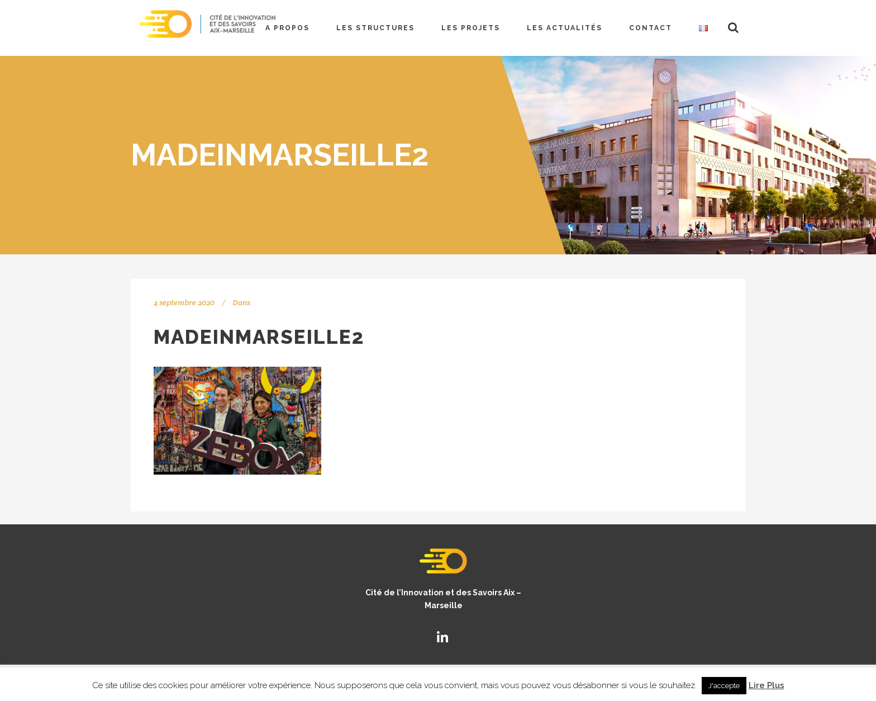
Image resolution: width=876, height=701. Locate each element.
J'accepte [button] (724, 685)
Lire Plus (766, 685)
